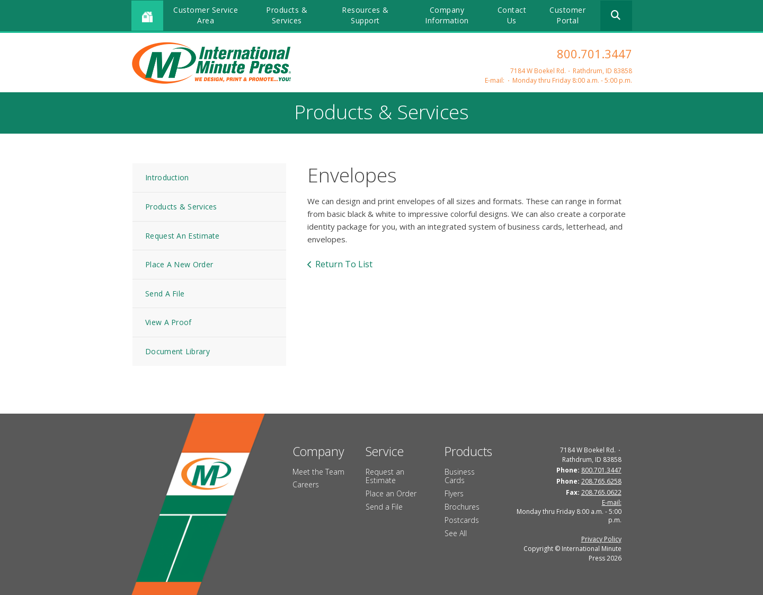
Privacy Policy (601, 539)
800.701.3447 (594, 54)
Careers (305, 484)
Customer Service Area (205, 15)
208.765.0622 (601, 492)
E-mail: (494, 80)
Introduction (167, 177)
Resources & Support (365, 15)
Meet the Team (318, 472)
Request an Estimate (385, 476)
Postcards (462, 520)
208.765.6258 (601, 481)
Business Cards (460, 476)
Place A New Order (179, 264)
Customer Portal (567, 15)
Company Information (447, 15)
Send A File (164, 293)
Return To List (343, 264)
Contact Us (512, 15)
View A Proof (168, 322)
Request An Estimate (182, 236)
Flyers (454, 493)
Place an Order (391, 493)
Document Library (177, 351)
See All (456, 533)
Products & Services (286, 15)
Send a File (384, 507)
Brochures (462, 507)
